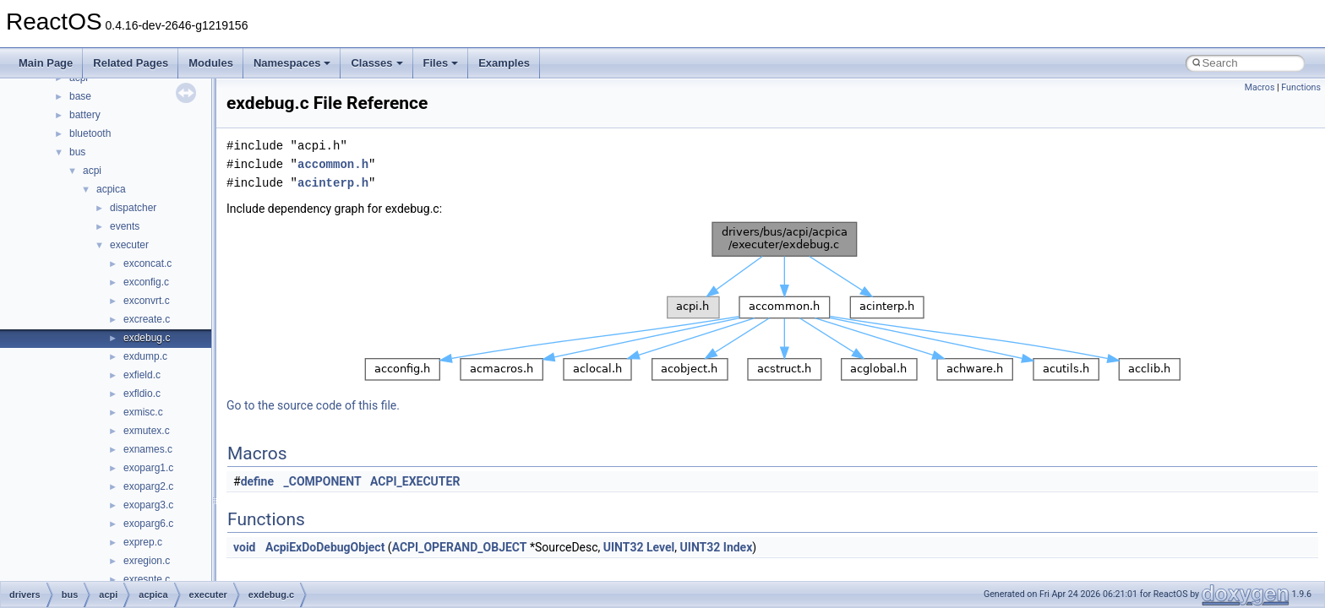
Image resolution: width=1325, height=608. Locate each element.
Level (660, 547)
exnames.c (147, 449)
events (124, 226)
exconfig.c (146, 282)
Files (441, 63)
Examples (504, 63)
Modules (210, 63)
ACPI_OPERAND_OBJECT (459, 547)
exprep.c (142, 542)
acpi (92, 170)
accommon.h (332, 164)
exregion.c (146, 561)
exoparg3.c (148, 505)
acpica (111, 189)
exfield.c (142, 375)
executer (129, 245)
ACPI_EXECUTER (415, 481)
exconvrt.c (146, 301)
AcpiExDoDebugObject (324, 547)
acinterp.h (332, 183)
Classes (376, 63)
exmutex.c (146, 431)
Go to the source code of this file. (313, 405)
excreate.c (146, 319)
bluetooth (90, 133)
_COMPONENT (323, 481)
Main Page (46, 63)
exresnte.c (146, 579)
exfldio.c (142, 393)
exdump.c (145, 356)
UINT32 (623, 547)
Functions (1301, 87)
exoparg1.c (148, 468)
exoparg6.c (148, 523)
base (80, 96)
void (244, 547)
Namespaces (292, 63)
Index (738, 547)
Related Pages (130, 63)
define (257, 481)
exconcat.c (147, 263)
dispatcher (133, 208)
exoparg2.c (148, 486)
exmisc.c (143, 412)
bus (77, 152)
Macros (1260, 87)
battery (85, 115)
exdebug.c (146, 338)
